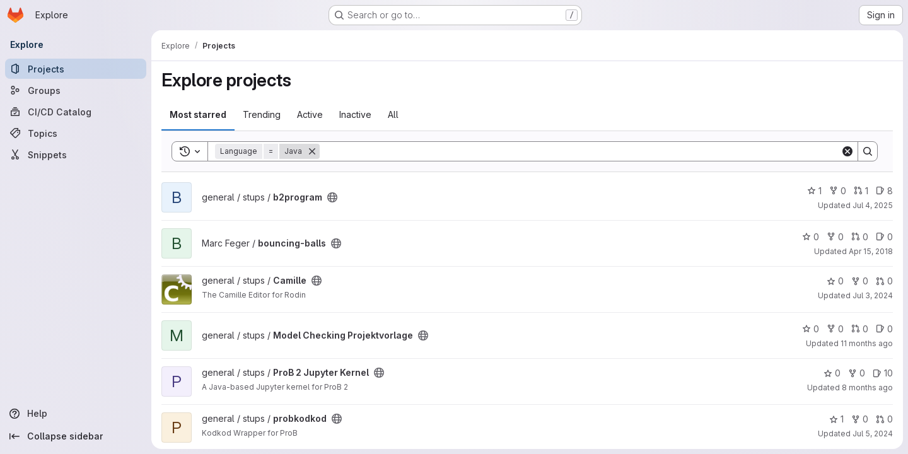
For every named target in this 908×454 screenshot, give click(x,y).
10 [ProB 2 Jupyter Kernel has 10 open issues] (883, 373)
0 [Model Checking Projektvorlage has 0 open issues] (884, 328)
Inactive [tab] (355, 114)
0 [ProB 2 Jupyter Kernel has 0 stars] (832, 373)
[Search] (580, 151)
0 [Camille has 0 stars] (835, 281)
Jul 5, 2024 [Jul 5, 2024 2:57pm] (873, 433)
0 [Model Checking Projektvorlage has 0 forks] (835, 328)
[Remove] (312, 151)
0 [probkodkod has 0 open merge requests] (884, 419)
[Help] (75, 414)
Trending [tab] (262, 114)
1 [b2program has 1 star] (814, 190)
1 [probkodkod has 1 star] (836, 419)
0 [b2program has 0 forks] (837, 190)
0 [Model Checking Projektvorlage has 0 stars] (810, 328)
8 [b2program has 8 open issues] (884, 190)
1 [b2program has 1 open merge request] (861, 190)
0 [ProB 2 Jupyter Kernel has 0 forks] (856, 373)
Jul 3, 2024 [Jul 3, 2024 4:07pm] (873, 295)
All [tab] (393, 114)
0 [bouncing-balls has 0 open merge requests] (859, 236)
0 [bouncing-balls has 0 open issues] (884, 236)
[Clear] (847, 151)
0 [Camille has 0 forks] (859, 281)
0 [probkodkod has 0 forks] (859, 419)
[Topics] (75, 133)
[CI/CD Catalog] (75, 112)
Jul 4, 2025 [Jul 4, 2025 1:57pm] (873, 205)
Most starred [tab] (198, 114)
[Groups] (75, 90)
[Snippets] (75, 154)
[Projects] (75, 69)
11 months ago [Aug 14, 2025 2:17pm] (867, 343)
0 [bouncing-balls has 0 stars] (810, 236)
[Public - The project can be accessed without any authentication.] (332, 197)
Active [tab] (310, 114)
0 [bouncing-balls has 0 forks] (835, 236)
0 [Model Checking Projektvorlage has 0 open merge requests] (859, 328)
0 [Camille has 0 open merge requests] (884, 281)
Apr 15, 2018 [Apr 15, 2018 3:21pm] (871, 251)
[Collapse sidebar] (75, 436)
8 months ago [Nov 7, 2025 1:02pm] (867, 387)
